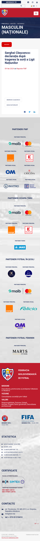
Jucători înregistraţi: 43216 (13, 452)
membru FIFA (26, 423)
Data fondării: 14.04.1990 (12, 444)
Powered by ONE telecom (32, 534)
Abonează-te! (11, 2)
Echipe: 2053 (8, 447)
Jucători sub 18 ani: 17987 (13, 457)
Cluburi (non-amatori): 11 (12, 455)
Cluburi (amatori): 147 (11, 449)
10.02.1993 (5, 425)
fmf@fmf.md (10, 514)
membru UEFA (6, 423)
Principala (5, 23)
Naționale (20, 23)
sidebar (6, 44)
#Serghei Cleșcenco (13, 100)
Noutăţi (13, 23)
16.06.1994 (35, 423)
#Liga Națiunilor (12, 105)
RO (33, 6)
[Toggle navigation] (36, 13)
